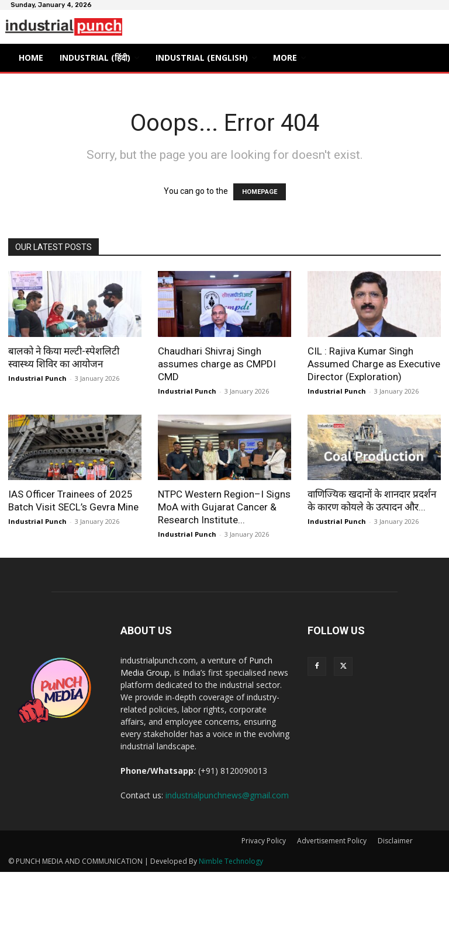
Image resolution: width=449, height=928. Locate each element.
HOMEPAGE (259, 192)
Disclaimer (395, 841)
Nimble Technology (231, 861)
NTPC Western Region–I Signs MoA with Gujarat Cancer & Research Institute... (224, 507)
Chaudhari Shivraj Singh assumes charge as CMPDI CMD (217, 364)
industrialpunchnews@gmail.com (227, 795)
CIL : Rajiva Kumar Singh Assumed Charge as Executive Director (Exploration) (374, 364)
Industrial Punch (37, 378)
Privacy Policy (263, 841)
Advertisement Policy (332, 841)
